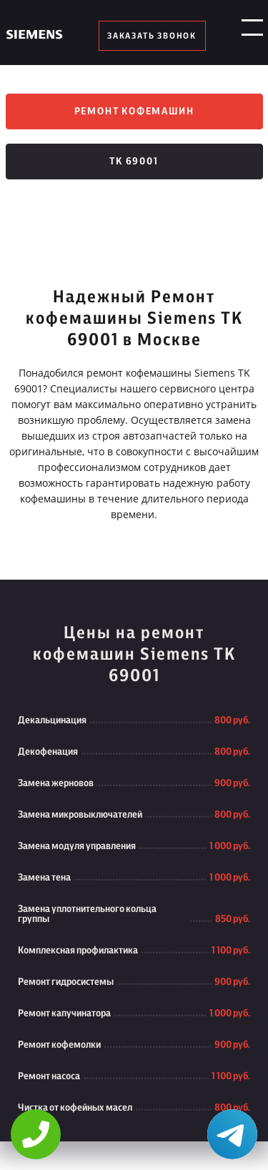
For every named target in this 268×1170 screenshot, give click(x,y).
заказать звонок (152, 35)
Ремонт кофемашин (134, 111)
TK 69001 (133, 162)
